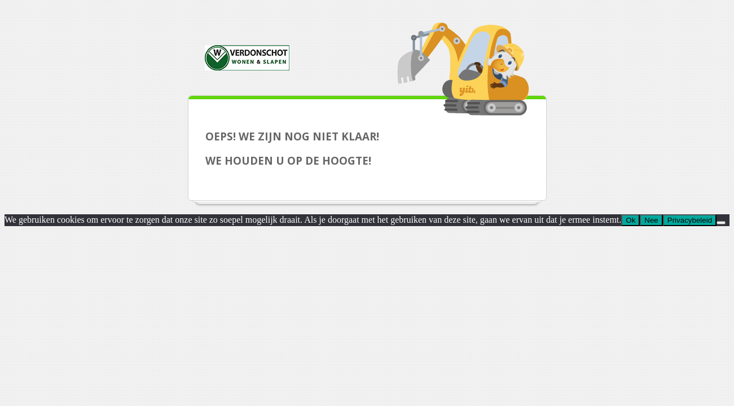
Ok (630, 220)
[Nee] (721, 222)
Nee (651, 220)
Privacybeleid (689, 220)
